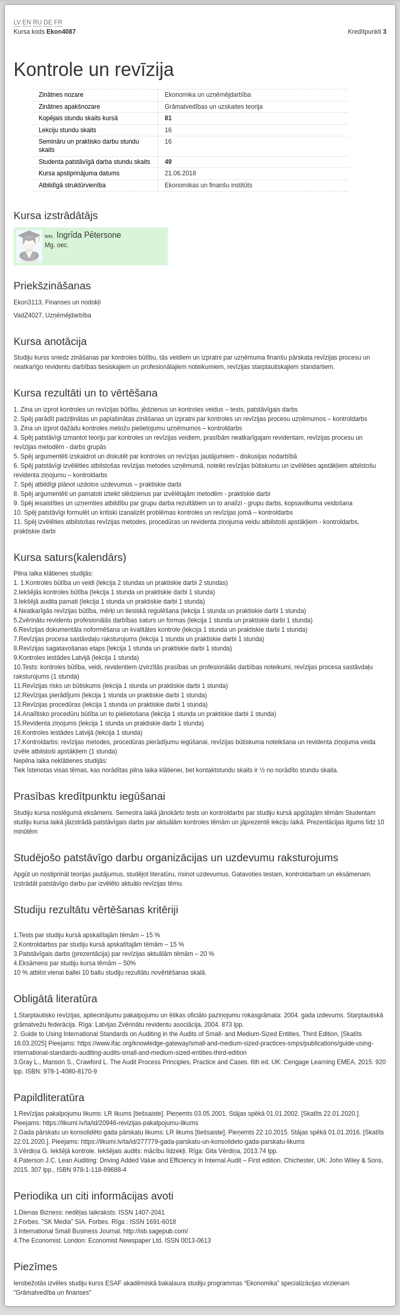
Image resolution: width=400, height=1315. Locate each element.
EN (26, 22)
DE (48, 22)
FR (58, 22)
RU (37, 22)
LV (17, 22)
